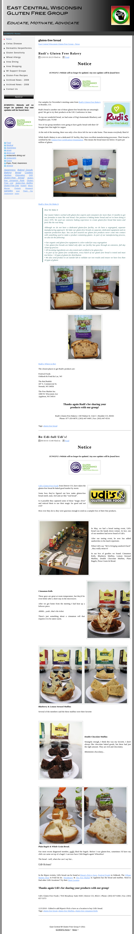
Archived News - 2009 (17, 80)
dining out (10, 153)
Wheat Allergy (13, 57)
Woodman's (68, 877)
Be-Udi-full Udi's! (52, 437)
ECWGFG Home (12, 33)
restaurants (11, 158)
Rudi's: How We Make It (48, 204)
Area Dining (12, 62)
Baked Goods (25, 170)
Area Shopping (14, 66)
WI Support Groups (16, 71)
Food (8, 143)
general (9, 166)
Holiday (23, 186)
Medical (9, 145)
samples (8, 191)
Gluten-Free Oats (11, 186)
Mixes (30, 186)
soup (18, 191)
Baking (7, 172)
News (9, 39)
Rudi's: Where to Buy (47, 364)
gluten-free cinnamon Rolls (19, 179)
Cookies (29, 172)
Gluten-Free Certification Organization (67, 140)
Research (29, 188)
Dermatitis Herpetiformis (19, 48)
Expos (9, 161)
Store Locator (73, 880)
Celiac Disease (14, 44)
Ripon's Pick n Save (88, 875)
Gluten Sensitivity (15, 53)
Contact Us (12, 89)
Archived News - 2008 (17, 84)
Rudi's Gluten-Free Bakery (90, 102)
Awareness (11, 148)
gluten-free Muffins (24, 183)
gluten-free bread (14, 177)
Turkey (17, 193)
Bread (18, 172)
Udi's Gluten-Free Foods (48, 485)
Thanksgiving (8, 193)
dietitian (7, 175)
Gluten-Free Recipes (17, 75)
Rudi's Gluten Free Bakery (59, 53)
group (8, 150)
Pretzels (17, 188)
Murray (7, 188)
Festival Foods (104, 875)
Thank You (28, 191)
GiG (31, 175)
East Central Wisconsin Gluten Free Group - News (59, 44)
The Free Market (83, 877)
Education (20, 175)
